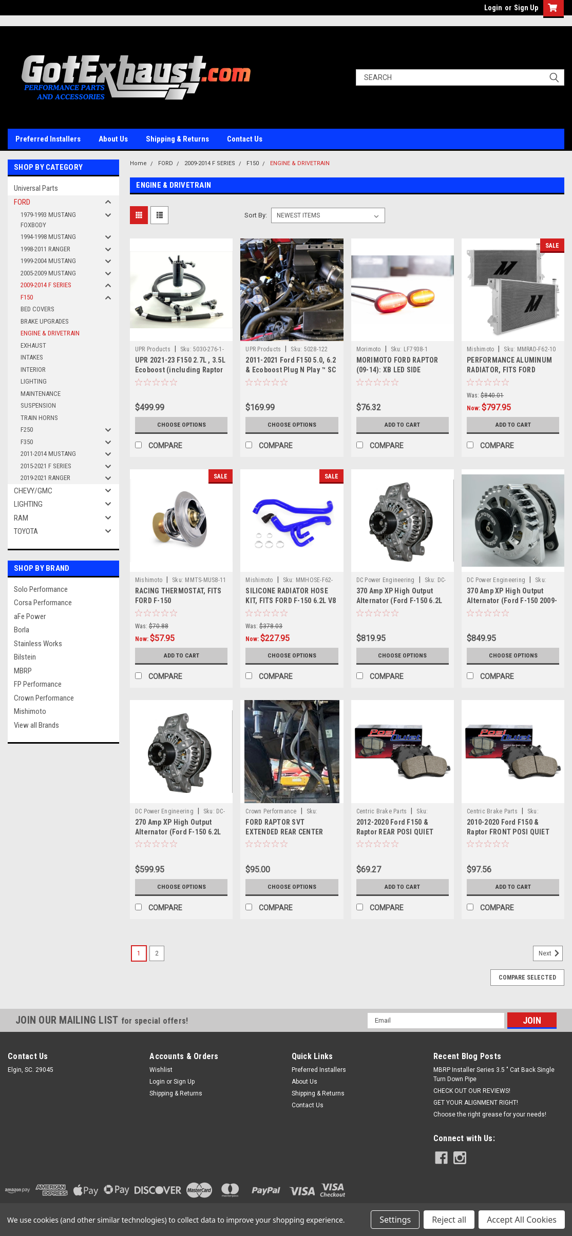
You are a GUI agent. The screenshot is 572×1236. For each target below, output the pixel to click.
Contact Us (244, 139)
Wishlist (161, 1069)
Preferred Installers (48, 139)
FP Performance (38, 684)
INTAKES (32, 357)
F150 (27, 297)
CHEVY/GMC (33, 490)
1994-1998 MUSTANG (48, 237)
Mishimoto (30, 711)
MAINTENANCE (41, 393)
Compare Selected (527, 977)
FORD (22, 202)
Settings (395, 1219)
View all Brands (36, 725)
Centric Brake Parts (381, 811)
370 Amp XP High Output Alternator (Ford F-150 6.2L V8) (399, 600)
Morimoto (368, 349)
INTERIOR (33, 369)
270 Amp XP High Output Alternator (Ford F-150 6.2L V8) (178, 832)
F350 (27, 442)
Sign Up (526, 8)
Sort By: (255, 215)
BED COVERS (37, 309)
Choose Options (181, 425)
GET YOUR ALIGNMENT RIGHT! (475, 1102)
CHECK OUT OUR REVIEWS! (471, 1090)
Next (551, 953)
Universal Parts (36, 188)
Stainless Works (38, 643)
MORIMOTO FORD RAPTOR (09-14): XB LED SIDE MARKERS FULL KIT (397, 370)
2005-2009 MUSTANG (48, 273)
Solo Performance (41, 589)
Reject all (449, 1219)
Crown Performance (44, 698)
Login (493, 8)
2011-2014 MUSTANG (48, 453)
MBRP (23, 670)
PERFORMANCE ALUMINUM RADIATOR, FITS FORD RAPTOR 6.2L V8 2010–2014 (510, 370)
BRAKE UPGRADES (45, 321)
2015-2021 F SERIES (46, 466)
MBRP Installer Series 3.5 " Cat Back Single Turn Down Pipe (494, 1074)
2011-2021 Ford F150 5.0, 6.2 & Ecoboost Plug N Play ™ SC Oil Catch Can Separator (290, 370)
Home (138, 163)
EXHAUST (33, 345)
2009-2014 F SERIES (46, 285)
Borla (21, 629)
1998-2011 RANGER (45, 249)
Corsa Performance (43, 602)
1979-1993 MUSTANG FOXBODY (48, 220)
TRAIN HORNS (39, 418)
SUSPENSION (38, 405)
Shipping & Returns (177, 139)
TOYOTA (26, 531)
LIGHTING (34, 381)
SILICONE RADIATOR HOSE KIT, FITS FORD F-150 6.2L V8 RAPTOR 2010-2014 (290, 600)
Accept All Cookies (522, 1219)
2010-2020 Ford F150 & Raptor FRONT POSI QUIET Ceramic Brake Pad (508, 832)
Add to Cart (402, 425)
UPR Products (152, 349)
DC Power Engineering (385, 580)
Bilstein (25, 657)
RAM (21, 518)
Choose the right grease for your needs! (489, 1114)
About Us (113, 139)
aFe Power (30, 616)
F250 (27, 429)
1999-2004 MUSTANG (48, 261)
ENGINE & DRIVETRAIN (50, 333)
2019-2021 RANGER (45, 478)
